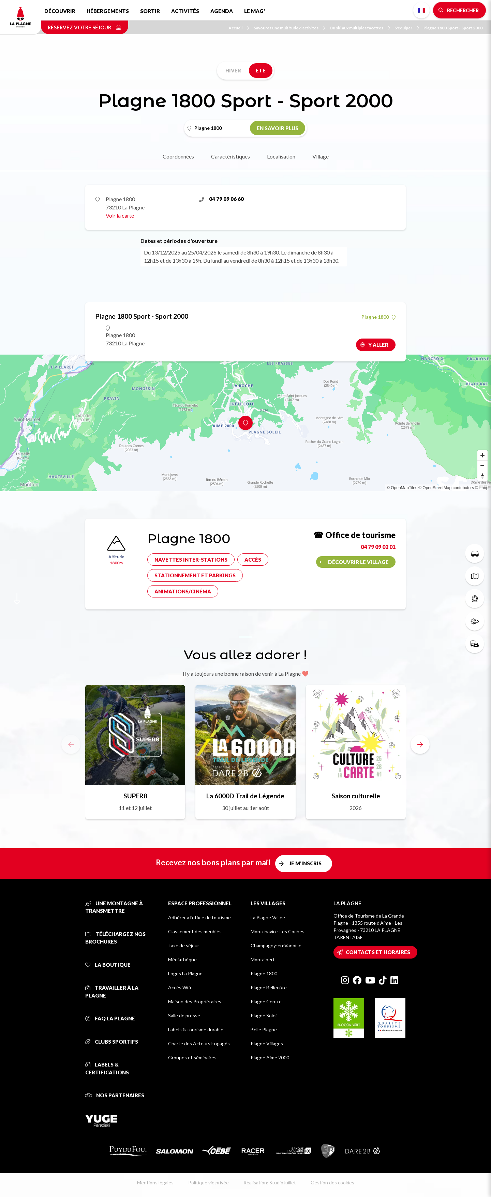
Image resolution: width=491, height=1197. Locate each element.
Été (261, 70)
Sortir (150, 11)
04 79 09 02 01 (378, 547)
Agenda (221, 11)
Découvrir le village (358, 562)
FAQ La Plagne (110, 1018)
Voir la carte (120, 215)
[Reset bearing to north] (482, 476)
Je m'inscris (305, 863)
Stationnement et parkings (195, 575)
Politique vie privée (208, 1182)
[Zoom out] (482, 465)
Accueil (238, 27)
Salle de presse (184, 1015)
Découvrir (59, 11)
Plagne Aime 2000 (270, 1057)
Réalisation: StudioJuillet (269, 1182)
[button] (420, 744)
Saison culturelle (355, 796)
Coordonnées (178, 156)
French (421, 10)
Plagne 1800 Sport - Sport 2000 (452, 27)
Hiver (233, 70)
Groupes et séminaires (192, 1057)
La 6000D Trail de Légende (245, 796)
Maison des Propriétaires (194, 1001)
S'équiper (407, 27)
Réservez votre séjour (84, 27)
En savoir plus (277, 128)
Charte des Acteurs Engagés (199, 1043)
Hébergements (108, 11)
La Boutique (108, 965)
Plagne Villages (267, 1043)
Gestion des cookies (332, 1182)
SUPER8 (135, 796)
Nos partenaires (114, 1095)
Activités (185, 11)
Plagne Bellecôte (269, 987)
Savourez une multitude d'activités (289, 27)
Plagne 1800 (378, 317)
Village (320, 156)
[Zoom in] (482, 455)
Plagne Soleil (264, 1015)
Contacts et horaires (378, 952)
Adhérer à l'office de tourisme (199, 917)
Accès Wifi (179, 987)
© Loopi (482, 487)
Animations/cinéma (182, 591)
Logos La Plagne (185, 973)
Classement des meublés (195, 931)
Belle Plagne (264, 1029)
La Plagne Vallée (268, 917)
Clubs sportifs (111, 1041)
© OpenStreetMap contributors (446, 487)
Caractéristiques (230, 156)
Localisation (281, 156)
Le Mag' (254, 11)
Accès (252, 559)
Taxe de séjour (183, 945)
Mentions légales (155, 1182)
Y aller (378, 345)
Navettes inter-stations (190, 559)
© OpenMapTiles (402, 487)
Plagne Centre (266, 1001)
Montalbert (263, 959)
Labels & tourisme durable (195, 1029)
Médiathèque (182, 959)
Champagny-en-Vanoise (276, 945)
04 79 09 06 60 (221, 199)
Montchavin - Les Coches (277, 931)
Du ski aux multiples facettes (360, 27)
